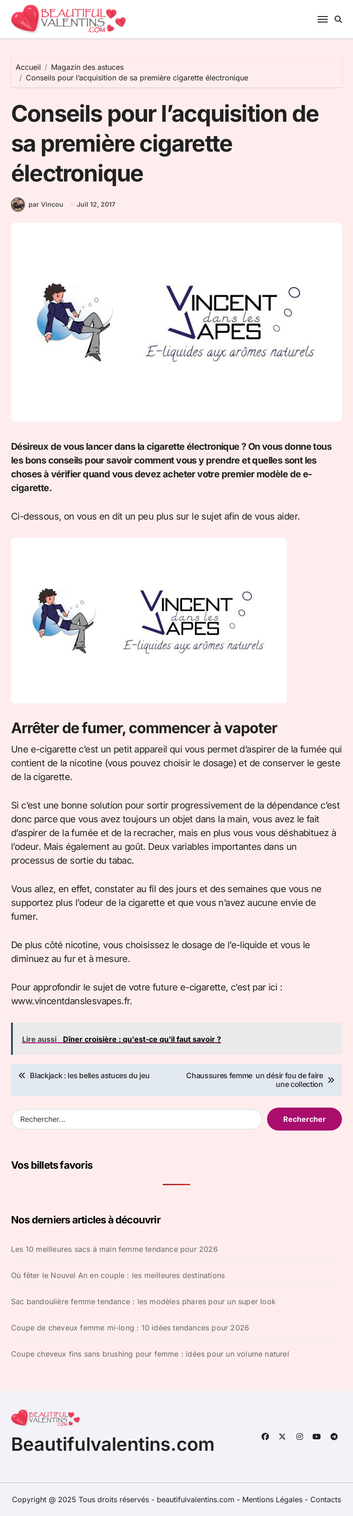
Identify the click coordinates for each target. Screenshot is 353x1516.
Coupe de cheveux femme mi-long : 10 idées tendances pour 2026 (130, 1327)
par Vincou (37, 204)
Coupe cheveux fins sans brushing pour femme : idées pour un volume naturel (150, 1353)
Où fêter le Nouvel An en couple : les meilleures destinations (118, 1275)
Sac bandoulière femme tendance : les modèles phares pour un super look (143, 1301)
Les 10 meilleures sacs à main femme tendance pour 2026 (114, 1249)
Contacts (325, 1499)
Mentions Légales (273, 1499)
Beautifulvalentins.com (113, 1444)
